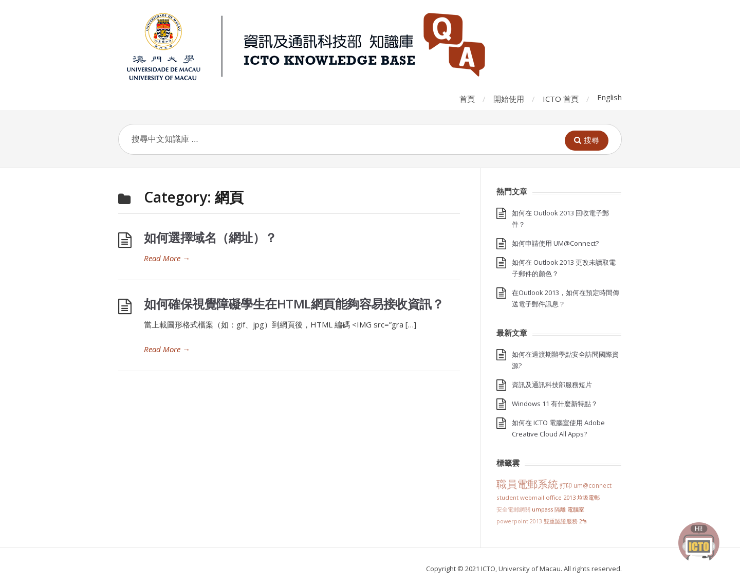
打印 (566, 485)
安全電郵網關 (513, 509)
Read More (167, 258)
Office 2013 (561, 497)
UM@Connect (593, 485)
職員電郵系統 (527, 484)
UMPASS (542, 509)
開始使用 (508, 99)
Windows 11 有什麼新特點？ (555, 403)
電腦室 (575, 509)
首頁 (467, 99)
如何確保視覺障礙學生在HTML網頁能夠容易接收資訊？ (293, 303)
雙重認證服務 (561, 521)
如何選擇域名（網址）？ (210, 237)
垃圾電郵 (588, 497)
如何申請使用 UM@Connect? (555, 243)
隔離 (560, 509)
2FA (583, 521)
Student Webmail (520, 497)
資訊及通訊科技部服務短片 (552, 384)
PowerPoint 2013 (519, 521)
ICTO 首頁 (561, 99)
